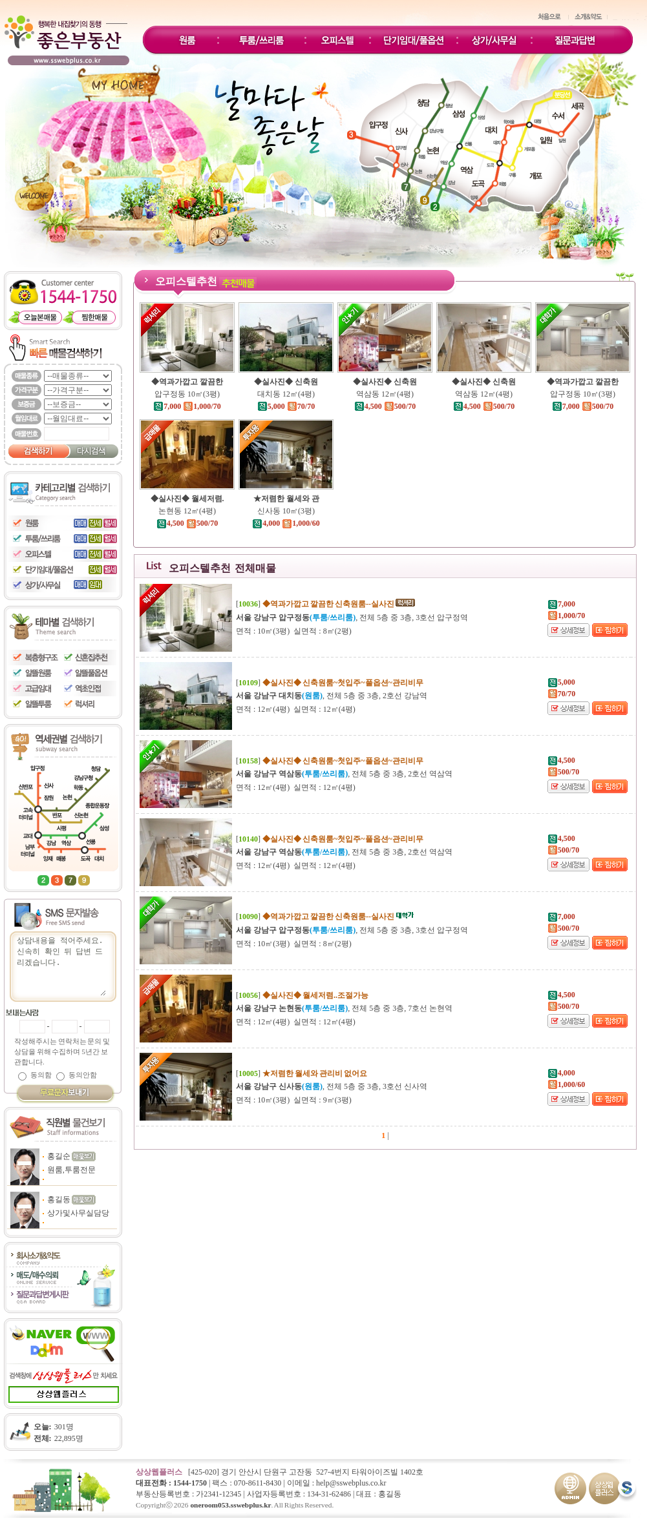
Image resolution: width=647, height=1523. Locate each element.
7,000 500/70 (582, 406)
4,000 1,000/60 (285, 523)
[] (326, 603)
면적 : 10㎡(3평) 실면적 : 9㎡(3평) (294, 1099)
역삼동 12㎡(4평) (385, 394)
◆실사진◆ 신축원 (286, 381)
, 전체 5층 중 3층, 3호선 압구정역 (352, 617)
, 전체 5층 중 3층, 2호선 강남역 (331, 695)
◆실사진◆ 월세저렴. (187, 498)
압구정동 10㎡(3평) (187, 394)
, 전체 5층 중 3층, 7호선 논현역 (344, 1008)
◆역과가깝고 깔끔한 (187, 381)
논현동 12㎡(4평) (187, 510)
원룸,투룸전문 (71, 1169)
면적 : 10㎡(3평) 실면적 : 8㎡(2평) (294, 631)
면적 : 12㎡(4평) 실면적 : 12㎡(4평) (295, 709)
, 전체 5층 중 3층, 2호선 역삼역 (344, 773)
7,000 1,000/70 (186, 406)
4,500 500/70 (385, 406)
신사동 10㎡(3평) (286, 510)
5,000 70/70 (286, 406)
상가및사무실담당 (78, 1212)
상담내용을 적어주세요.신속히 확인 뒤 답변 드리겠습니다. (61, 965)
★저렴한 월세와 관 (286, 498)
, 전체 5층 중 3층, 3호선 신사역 (331, 1086)
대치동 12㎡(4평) (286, 394)
